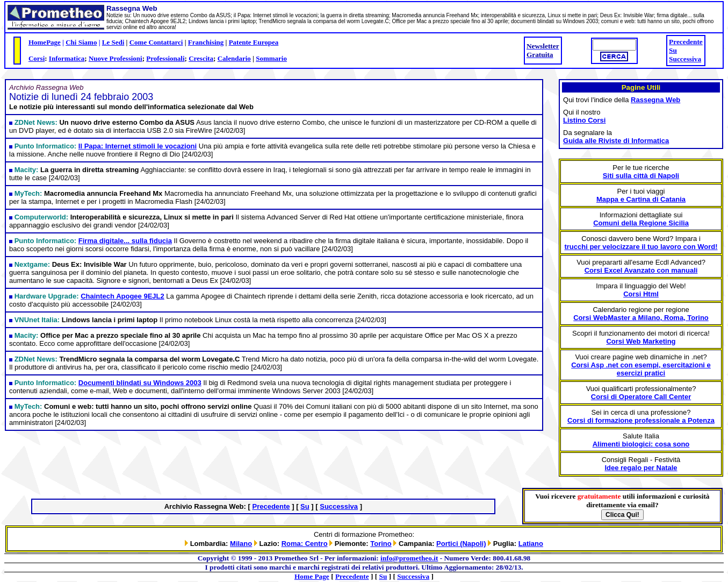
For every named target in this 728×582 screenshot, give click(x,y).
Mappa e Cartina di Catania (641, 199)
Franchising (206, 42)
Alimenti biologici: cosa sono (641, 444)
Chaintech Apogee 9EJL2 (122, 296)
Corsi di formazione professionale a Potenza (641, 420)
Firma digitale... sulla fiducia (125, 241)
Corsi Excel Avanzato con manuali (641, 270)
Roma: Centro (305, 544)
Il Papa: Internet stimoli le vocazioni (137, 146)
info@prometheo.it (409, 558)
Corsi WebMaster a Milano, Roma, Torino (641, 318)
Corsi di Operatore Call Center (641, 397)
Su (673, 50)
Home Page (311, 576)
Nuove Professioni (115, 58)
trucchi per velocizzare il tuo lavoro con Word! (640, 247)
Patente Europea (254, 42)
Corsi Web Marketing (640, 341)
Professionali (165, 58)
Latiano (530, 544)
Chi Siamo (81, 42)
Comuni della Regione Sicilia (641, 223)
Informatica (66, 58)
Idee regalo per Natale (640, 468)
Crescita (201, 58)
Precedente (686, 42)
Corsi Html (641, 294)
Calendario (234, 58)
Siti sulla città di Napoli (641, 176)
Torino (380, 544)
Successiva (685, 59)
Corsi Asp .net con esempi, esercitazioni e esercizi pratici (641, 369)
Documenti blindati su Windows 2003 (139, 383)
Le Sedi (113, 42)
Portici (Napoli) (461, 544)
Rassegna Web (655, 100)
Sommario (271, 58)
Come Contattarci (156, 42)
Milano (241, 544)
